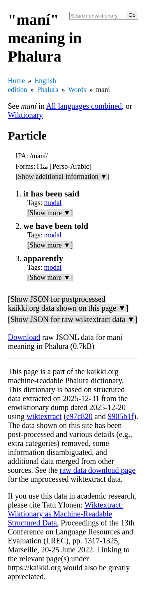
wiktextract (44, 416)
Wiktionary (25, 115)
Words (77, 90)
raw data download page (97, 470)
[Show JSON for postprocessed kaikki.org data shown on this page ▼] (68, 303)
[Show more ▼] (50, 213)
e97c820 (79, 416)
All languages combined (83, 106)
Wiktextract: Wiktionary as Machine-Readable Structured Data (65, 514)
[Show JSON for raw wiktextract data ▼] (72, 319)
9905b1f (121, 416)
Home (16, 81)
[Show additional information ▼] (62, 176)
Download (24, 337)
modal (53, 203)
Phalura (47, 90)
